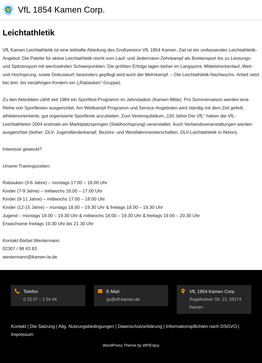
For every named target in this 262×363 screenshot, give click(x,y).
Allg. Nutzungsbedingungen (86, 326)
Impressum (22, 334)
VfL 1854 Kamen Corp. (61, 9)
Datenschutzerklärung (140, 326)
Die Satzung (42, 326)
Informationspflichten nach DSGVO (201, 326)
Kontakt (18, 326)
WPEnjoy (151, 345)
